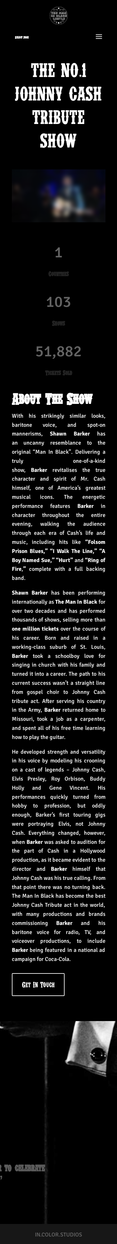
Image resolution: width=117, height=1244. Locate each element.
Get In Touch (38, 984)
